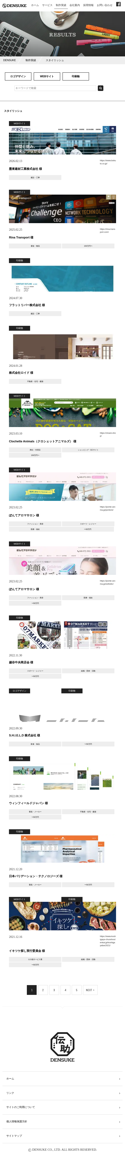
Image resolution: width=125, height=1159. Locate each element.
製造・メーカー (35, 812)
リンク (10, 1093)
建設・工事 (35, 177)
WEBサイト (47, 76)
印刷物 (76, 76)
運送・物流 (35, 246)
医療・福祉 (35, 529)
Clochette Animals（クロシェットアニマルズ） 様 (42, 441)
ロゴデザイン (18, 76)
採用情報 (88, 5)
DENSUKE (9, 60)
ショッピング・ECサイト (88, 450)
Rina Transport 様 (21, 237)
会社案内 (74, 5)
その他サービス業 (35, 959)
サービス (47, 5)
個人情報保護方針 (16, 1121)
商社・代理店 (35, 450)
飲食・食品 (35, 744)
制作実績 (61, 5)
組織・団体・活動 (88, 671)
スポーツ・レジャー (88, 524)
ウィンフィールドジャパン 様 (28, 803)
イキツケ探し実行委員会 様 (27, 950)
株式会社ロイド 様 (21, 372)
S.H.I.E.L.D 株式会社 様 (24, 735)
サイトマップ (14, 1135)
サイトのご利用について (20, 1107)
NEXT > (90, 990)
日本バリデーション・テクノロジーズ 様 (35, 876)
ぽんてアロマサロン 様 (24, 515)
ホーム (35, 5)
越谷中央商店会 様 (21, 662)
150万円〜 (88, 246)
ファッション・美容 (35, 524)
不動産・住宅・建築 (35, 381)
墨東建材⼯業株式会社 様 (25, 168)
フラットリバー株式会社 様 (27, 305)
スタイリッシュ (55, 60)
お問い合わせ (104, 5)
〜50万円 (87, 529)
